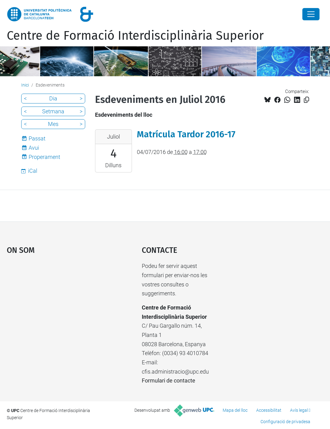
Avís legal (299, 410)
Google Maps (57, 307)
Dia (53, 98)
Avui (34, 147)
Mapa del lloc (235, 410)
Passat (37, 138)
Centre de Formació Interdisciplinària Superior (135, 35)
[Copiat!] (306, 99)
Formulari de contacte (168, 380)
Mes (53, 124)
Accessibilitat (268, 410)
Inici (25, 85)
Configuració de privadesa (285, 421)
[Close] (311, 14)
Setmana (53, 111)
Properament (44, 157)
